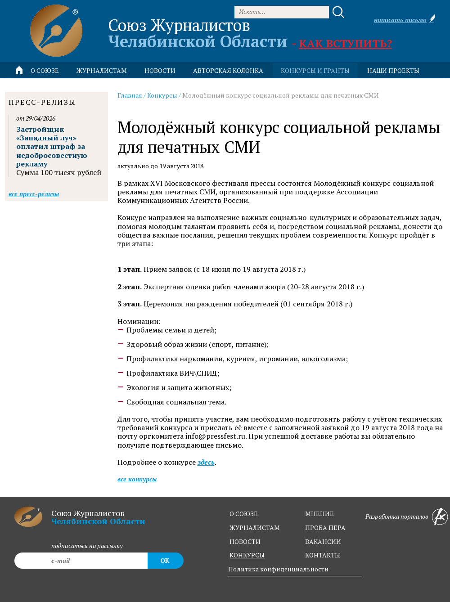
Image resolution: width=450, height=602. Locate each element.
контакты (322, 555)
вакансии (323, 541)
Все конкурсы (137, 479)
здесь (206, 462)
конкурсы (247, 555)
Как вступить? (345, 43)
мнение (319, 513)
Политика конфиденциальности (278, 569)
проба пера (325, 527)
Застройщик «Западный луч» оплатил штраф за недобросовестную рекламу (51, 146)
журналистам (255, 527)
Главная (129, 95)
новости (160, 70)
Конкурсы (162, 95)
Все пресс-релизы (34, 193)
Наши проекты (393, 70)
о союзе (244, 513)
